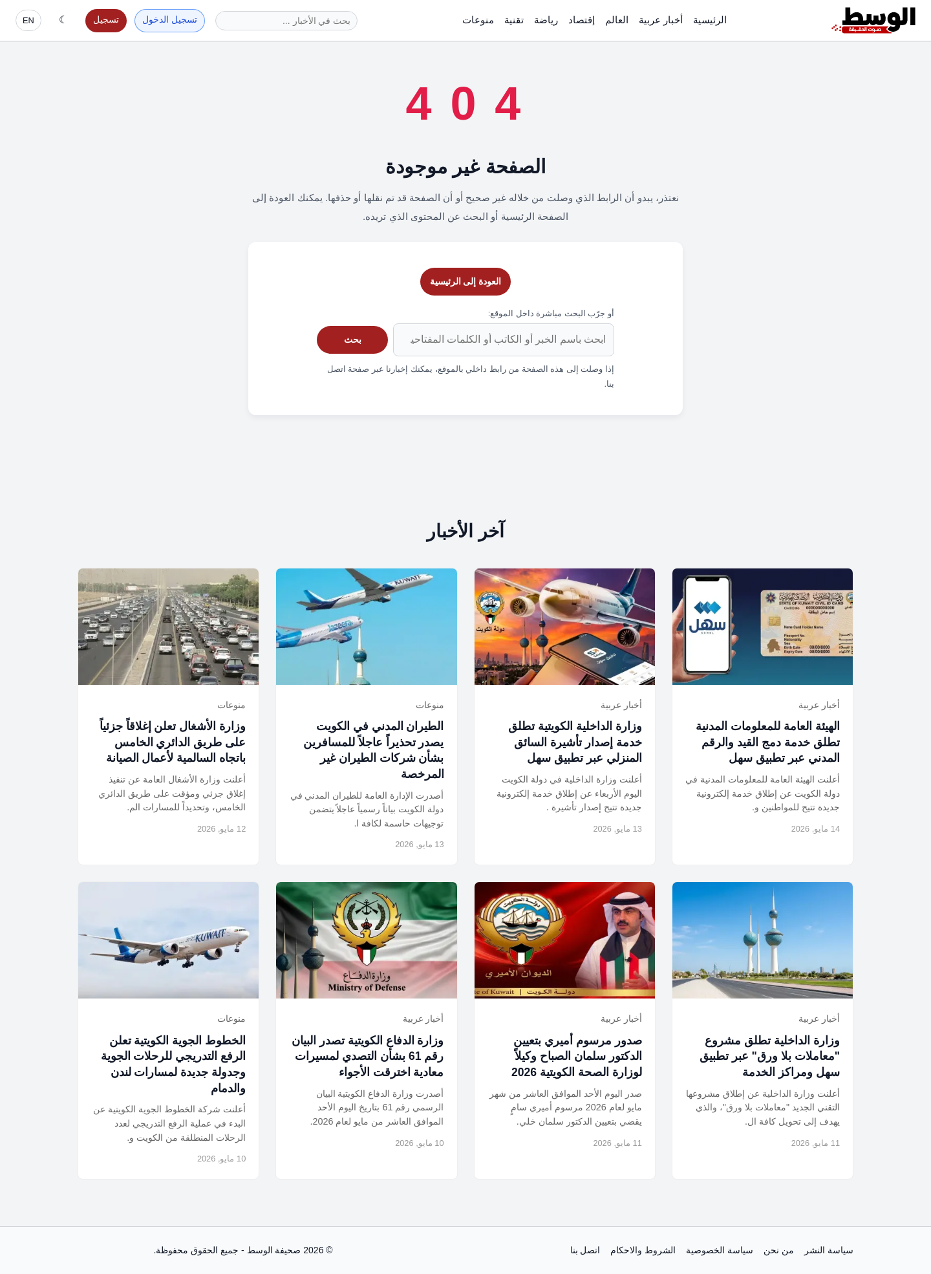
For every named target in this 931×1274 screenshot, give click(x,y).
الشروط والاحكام (643, 1250)
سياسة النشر (828, 1250)
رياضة (546, 19)
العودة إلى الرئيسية (466, 281)
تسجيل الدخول (169, 20)
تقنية (514, 19)
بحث (352, 339)
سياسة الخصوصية (719, 1250)
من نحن (779, 1250)
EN (28, 20)
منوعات (478, 19)
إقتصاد (581, 19)
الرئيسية (710, 19)
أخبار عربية (661, 19)
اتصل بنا (585, 1250)
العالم (616, 19)
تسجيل (106, 20)
